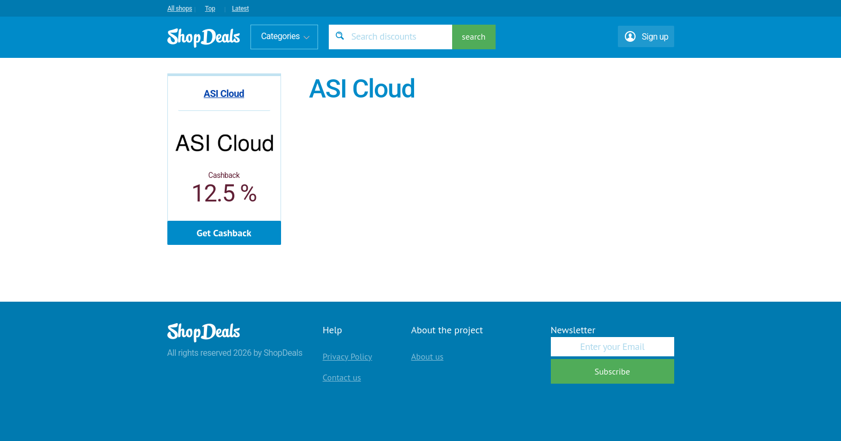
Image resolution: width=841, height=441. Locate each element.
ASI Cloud (224, 93)
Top (210, 8)
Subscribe (612, 371)
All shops (179, 8)
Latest (240, 8)
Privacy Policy (347, 356)
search (473, 36)
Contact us (342, 377)
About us (427, 356)
